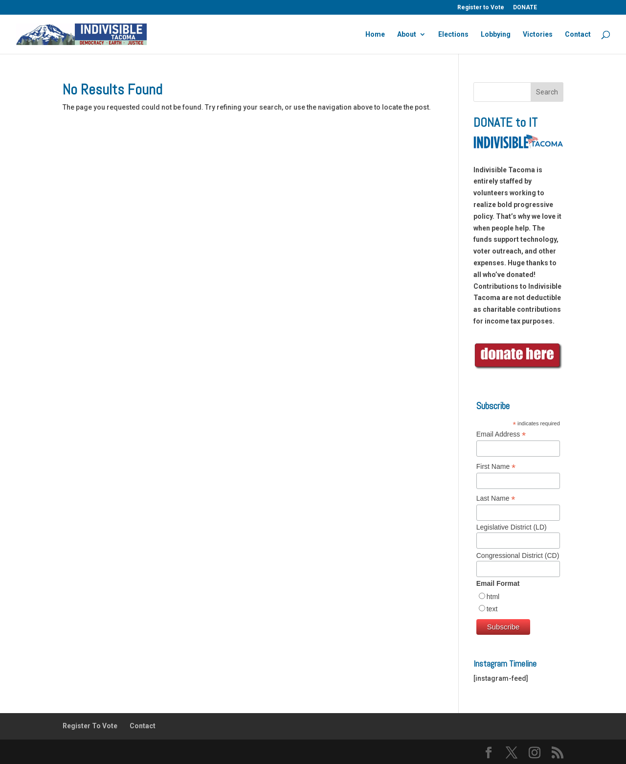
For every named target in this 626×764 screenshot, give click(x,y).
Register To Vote (90, 726)
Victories (538, 34)
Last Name (495, 498)
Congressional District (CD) (517, 555)
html (493, 597)
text (492, 609)
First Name (496, 466)
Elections (453, 34)
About (406, 34)
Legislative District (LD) (511, 527)
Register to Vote (480, 7)
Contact (578, 34)
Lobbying (496, 34)
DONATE (525, 7)
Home (375, 34)
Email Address (501, 434)
